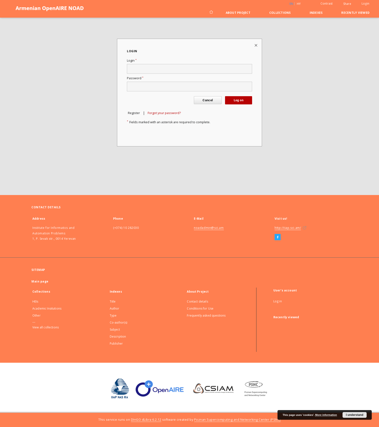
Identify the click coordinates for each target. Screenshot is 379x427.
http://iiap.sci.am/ (288, 228)
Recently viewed (355, 13)
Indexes (316, 13)
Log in (277, 301)
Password (135, 78)
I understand (354, 415)
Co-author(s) (118, 322)
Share (347, 4)
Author (114, 308)
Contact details (197, 301)
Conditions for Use (200, 308)
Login (365, 3)
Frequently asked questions (206, 315)
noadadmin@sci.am (209, 228)
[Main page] (210, 12)
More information (326, 414)
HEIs (35, 301)
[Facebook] (278, 237)
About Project (238, 13)
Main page (40, 281)
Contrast (327, 3)
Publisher (116, 343)
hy (299, 3)
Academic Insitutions (46, 308)
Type (113, 315)
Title (113, 301)
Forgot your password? (164, 113)
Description (118, 336)
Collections (280, 13)
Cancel (208, 100)
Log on (238, 100)
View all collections (45, 327)
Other (36, 315)
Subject (115, 329)
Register (134, 113)
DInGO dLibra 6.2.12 (146, 420)
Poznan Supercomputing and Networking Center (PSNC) (237, 420)
